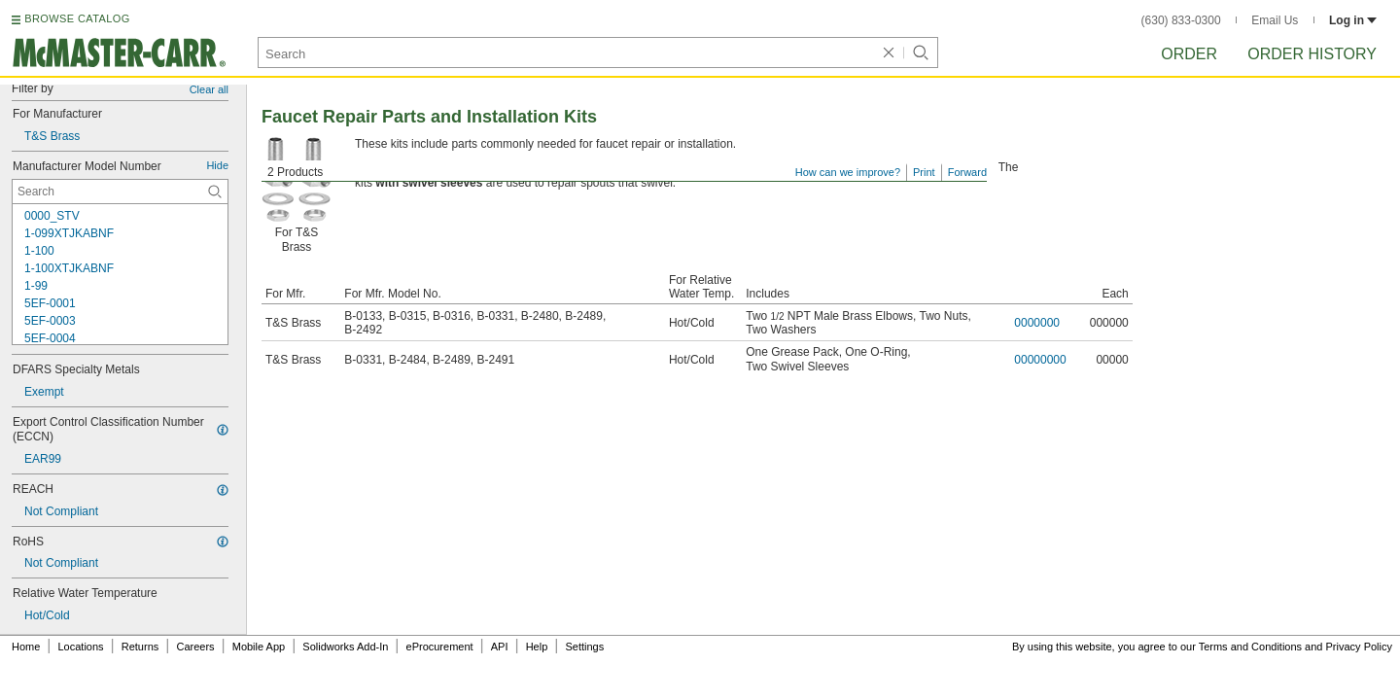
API (499, 646)
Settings (584, 646)
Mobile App (258, 646)
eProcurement (439, 646)
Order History (1312, 54)
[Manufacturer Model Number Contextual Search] (120, 191)
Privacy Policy (1359, 646)
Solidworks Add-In (345, 646)
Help (537, 646)
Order (1189, 54)
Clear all (209, 89)
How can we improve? (847, 172)
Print (924, 172)
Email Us (1274, 20)
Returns (140, 646)
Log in (1353, 20)
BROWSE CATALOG (76, 18)
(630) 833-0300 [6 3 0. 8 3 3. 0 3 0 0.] (1181, 20)
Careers (195, 646)
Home (26, 646)
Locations (81, 646)
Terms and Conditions (1250, 646)
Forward (967, 172)
